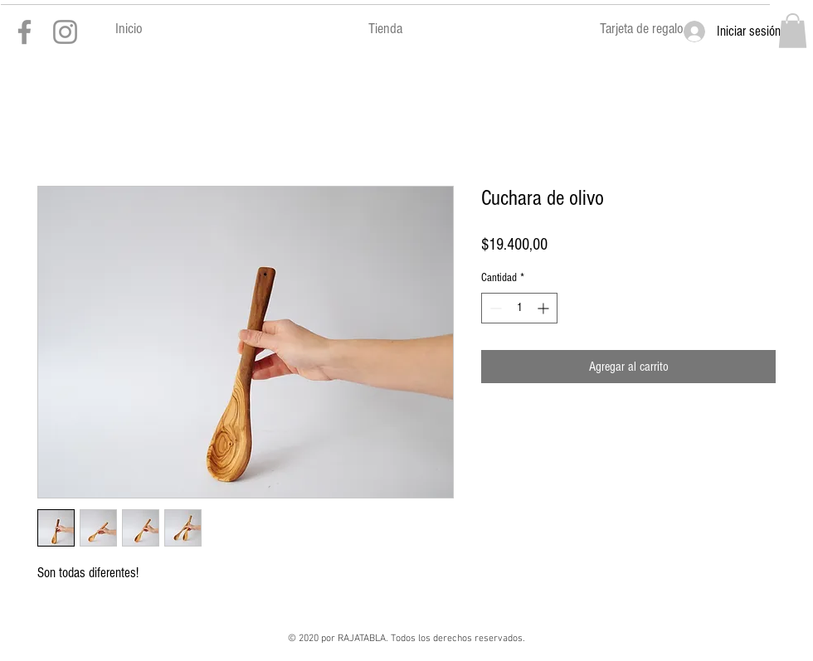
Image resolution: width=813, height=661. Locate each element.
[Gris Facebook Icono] (24, 32)
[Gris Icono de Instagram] (65, 32)
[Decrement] (494, 308)
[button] (792, 30)
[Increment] (544, 308)
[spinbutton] (519, 308)
